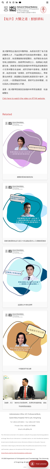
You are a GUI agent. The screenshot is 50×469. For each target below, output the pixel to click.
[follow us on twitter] (10, 2)
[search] (3, 2)
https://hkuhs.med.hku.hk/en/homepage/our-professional (16, 453)
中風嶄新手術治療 (25, 340)
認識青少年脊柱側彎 (25, 276)
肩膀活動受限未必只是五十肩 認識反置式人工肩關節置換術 (25, 212)
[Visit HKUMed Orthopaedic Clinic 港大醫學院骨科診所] (38, 463)
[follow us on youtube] (20, 2)
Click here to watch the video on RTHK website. (23, 98)
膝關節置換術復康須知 (25, 148)
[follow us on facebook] (7, 2)
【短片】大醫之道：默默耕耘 (23, 19)
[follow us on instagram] (14, 2)
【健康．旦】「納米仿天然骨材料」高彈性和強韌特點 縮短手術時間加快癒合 (25, 391)
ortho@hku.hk (27, 429)
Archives (25, 467)
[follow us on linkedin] (17, 2)
